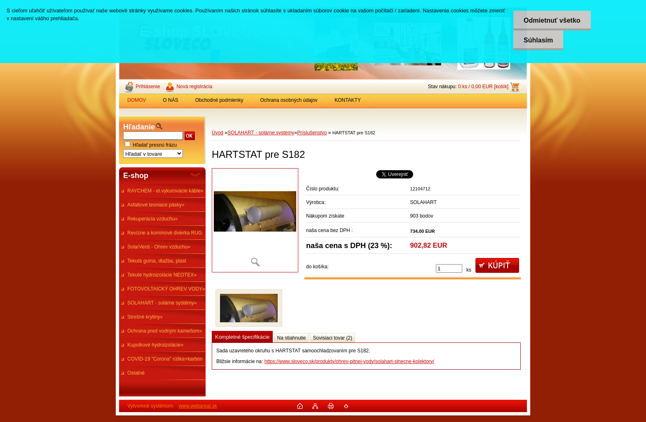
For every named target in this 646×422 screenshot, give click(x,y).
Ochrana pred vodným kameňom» (164, 331)
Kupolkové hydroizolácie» (155, 345)
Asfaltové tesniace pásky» (156, 205)
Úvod (217, 133)
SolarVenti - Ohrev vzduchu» (158, 247)
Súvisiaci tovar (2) (332, 338)
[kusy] (449, 268)
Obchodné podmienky (219, 100)
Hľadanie (139, 127)
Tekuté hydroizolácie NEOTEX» (162, 275)
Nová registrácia (194, 86)
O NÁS (170, 100)
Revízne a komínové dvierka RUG (164, 233)
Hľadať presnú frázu (155, 145)
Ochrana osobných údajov (288, 100)
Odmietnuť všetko (552, 20)
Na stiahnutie (291, 338)
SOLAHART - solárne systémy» (162, 303)
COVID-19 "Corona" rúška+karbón (165, 359)
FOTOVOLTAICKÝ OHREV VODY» (166, 289)
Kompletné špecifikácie (242, 337)
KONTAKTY (348, 100)
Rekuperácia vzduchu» (152, 219)
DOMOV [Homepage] (136, 100)
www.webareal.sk (198, 406)
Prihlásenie (148, 86)
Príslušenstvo (312, 133)
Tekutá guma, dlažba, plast (156, 261)
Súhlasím (538, 40)
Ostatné (136, 373)
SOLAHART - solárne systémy (260, 133)
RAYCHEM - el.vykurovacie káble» (165, 191)
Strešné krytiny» (145, 317)
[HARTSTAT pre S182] (255, 220)
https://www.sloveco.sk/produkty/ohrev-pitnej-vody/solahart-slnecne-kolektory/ (349, 361)
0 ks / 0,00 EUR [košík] (483, 86)
